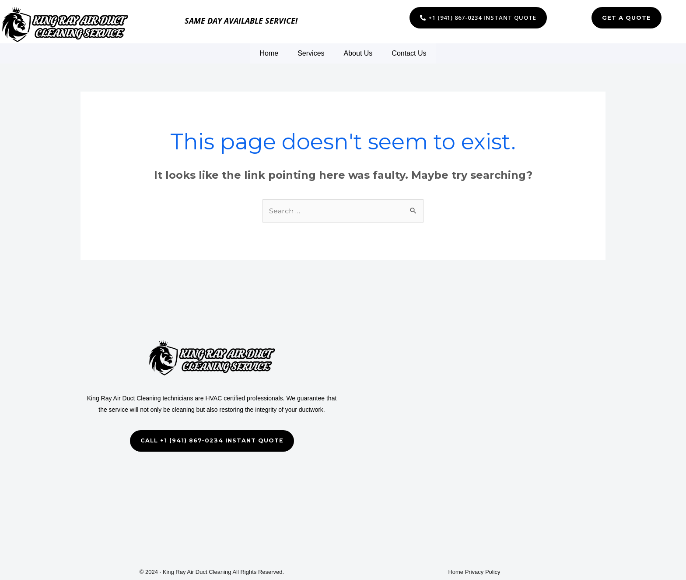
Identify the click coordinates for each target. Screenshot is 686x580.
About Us (358, 53)
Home (269, 53)
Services (311, 53)
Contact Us (409, 53)
